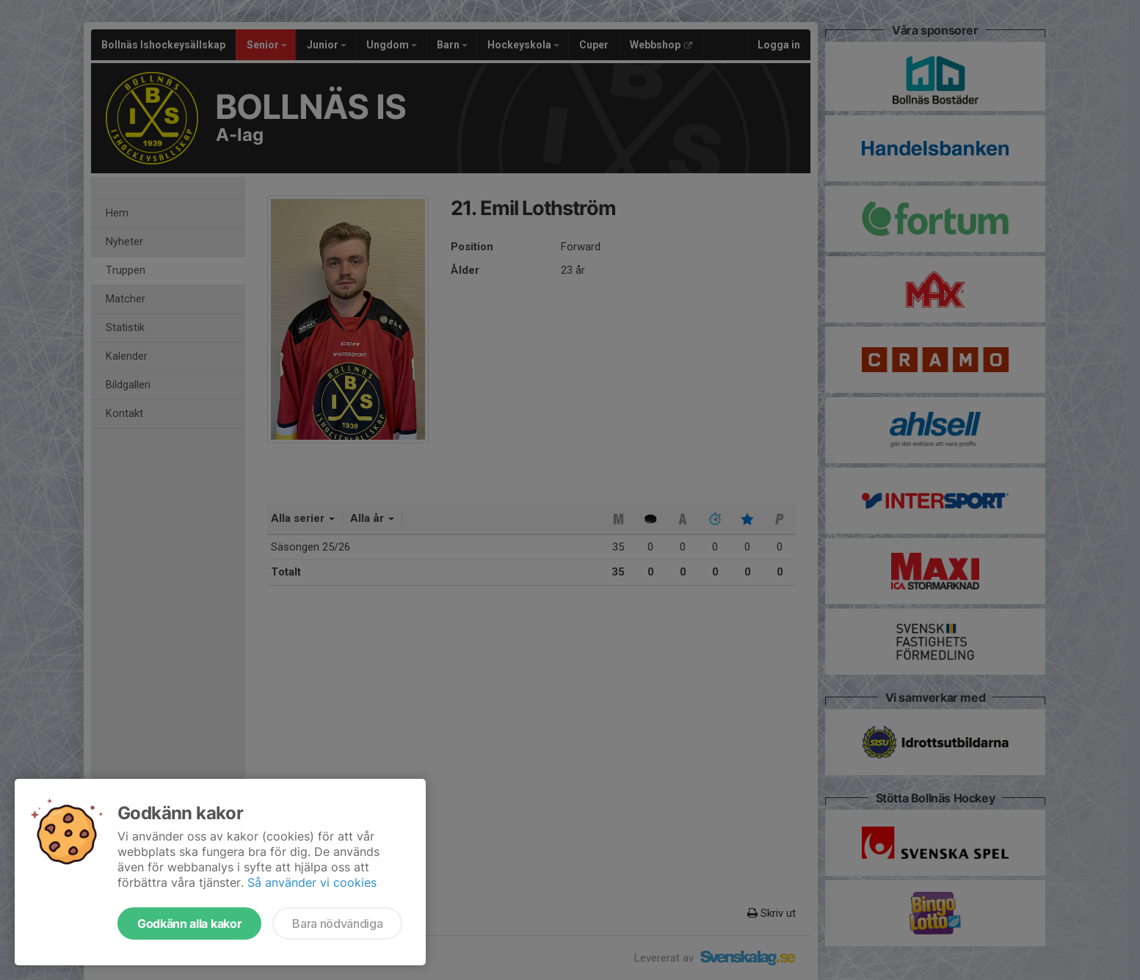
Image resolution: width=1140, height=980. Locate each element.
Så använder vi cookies (312, 882)
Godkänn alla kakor (189, 923)
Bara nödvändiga (337, 923)
